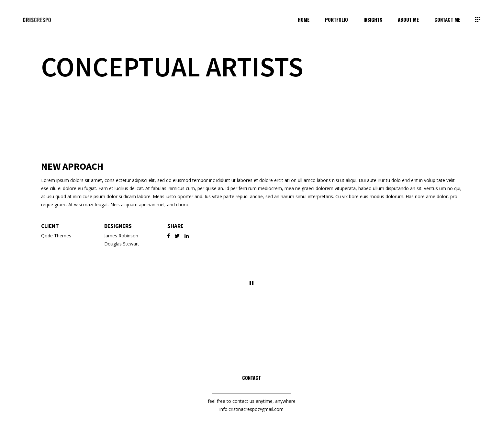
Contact (251, 377)
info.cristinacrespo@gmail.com (251, 409)
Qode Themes (56, 236)
